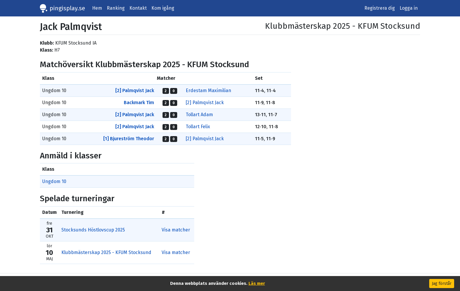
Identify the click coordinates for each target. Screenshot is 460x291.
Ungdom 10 (54, 181)
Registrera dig (379, 8)
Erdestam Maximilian (208, 90)
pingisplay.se (67, 8)
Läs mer (256, 283)
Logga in (409, 8)
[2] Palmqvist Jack (134, 90)
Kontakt (138, 8)
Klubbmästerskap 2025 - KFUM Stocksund (106, 252)
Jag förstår (441, 283)
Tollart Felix (198, 126)
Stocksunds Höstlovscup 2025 (93, 230)
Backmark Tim (139, 102)
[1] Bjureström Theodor (128, 138)
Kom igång (162, 8)
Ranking (116, 8)
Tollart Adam (199, 114)
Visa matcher (176, 230)
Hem (97, 8)
